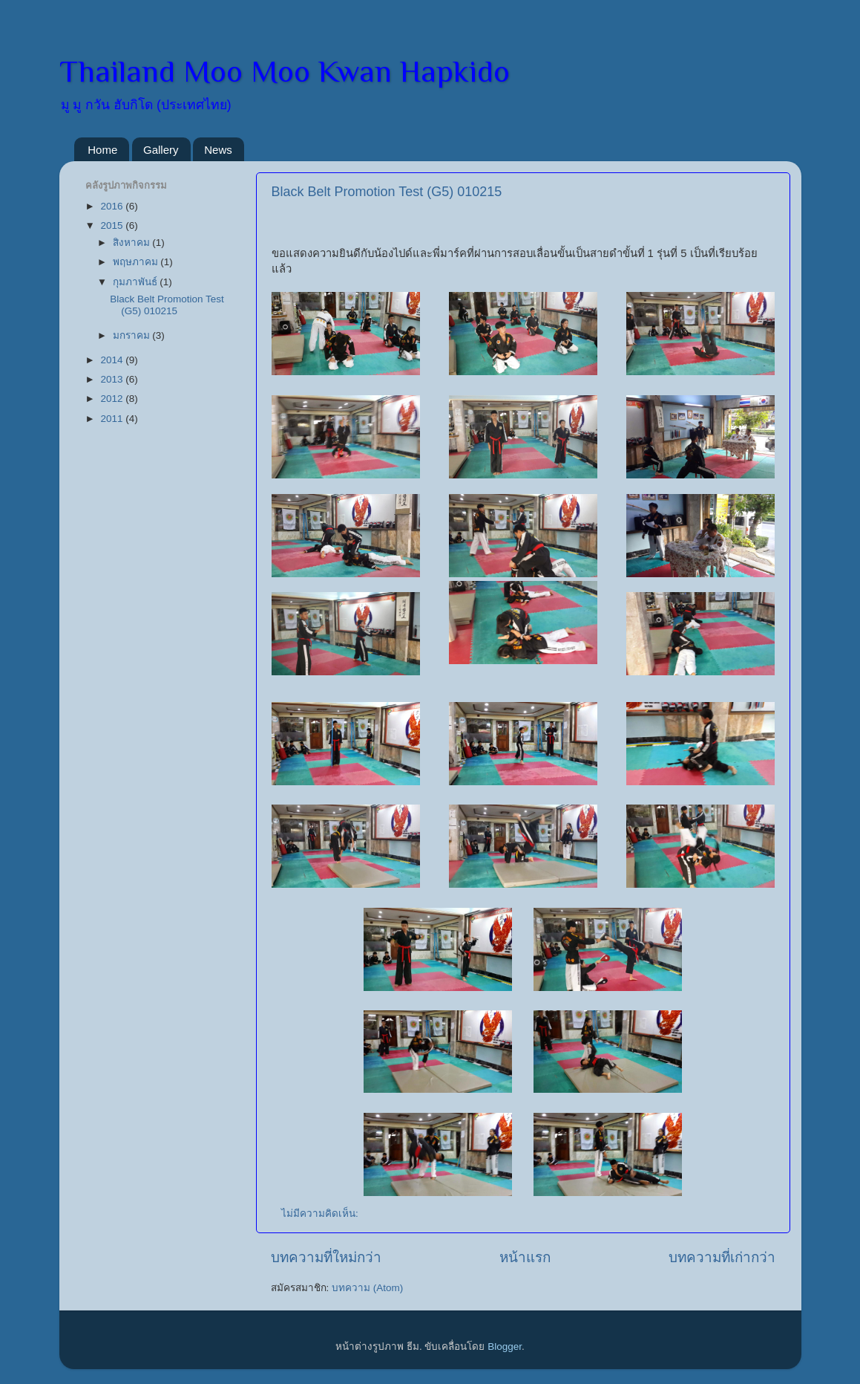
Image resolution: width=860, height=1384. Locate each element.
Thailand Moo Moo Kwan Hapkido (284, 70)
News (218, 149)
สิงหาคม (133, 242)
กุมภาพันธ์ (136, 281)
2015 (112, 225)
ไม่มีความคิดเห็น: (321, 1213)
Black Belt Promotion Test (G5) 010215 (387, 191)
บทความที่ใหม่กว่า (326, 1257)
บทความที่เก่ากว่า (722, 1257)
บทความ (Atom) (367, 1287)
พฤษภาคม (137, 261)
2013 (112, 379)
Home (102, 149)
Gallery (161, 149)
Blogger (505, 1346)
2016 (112, 206)
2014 (112, 360)
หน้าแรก (525, 1257)
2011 (112, 418)
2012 (112, 398)
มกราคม (133, 335)
